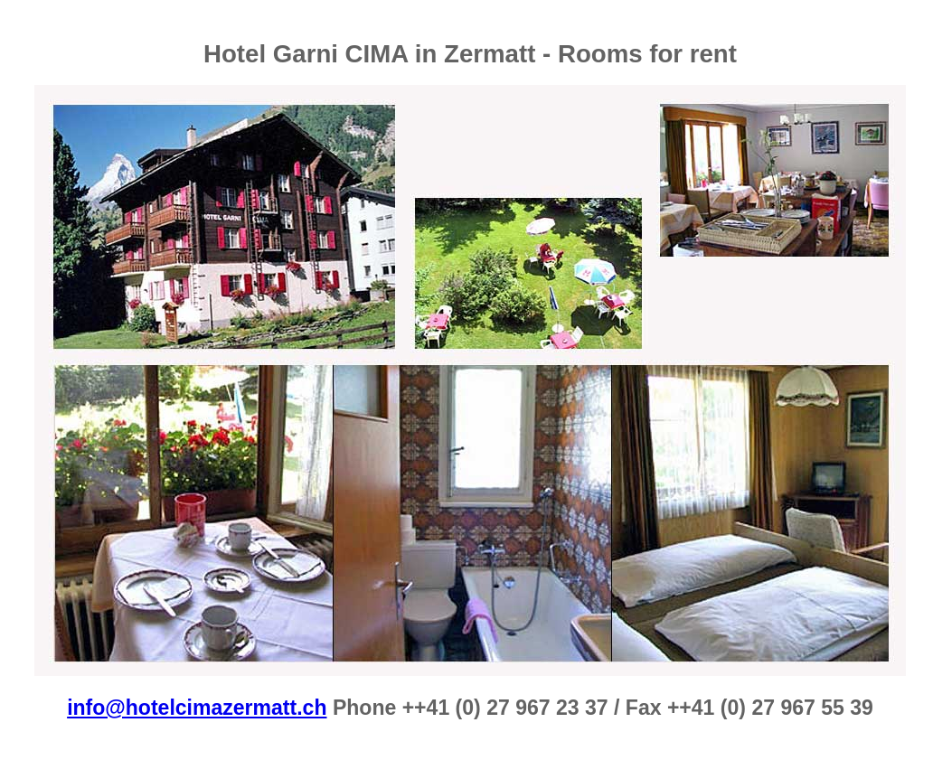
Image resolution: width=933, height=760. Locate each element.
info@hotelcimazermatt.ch (196, 707)
